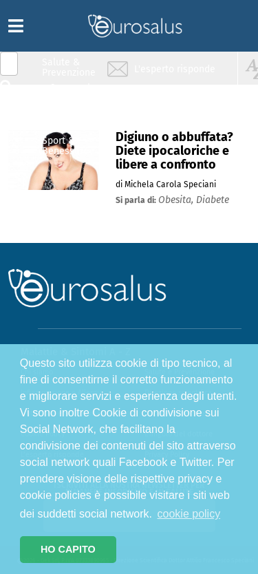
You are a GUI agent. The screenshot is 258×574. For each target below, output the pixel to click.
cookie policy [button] (189, 514)
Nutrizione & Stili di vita (69, 119)
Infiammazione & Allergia (73, 93)
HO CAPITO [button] (68, 549)
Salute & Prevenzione (69, 67)
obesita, (177, 200)
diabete (212, 200)
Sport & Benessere (65, 145)
